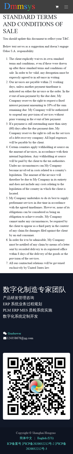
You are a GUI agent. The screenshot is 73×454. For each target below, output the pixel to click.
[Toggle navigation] (66, 7)
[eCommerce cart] (57, 7)
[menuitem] (26, 438)
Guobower (14, 333)
